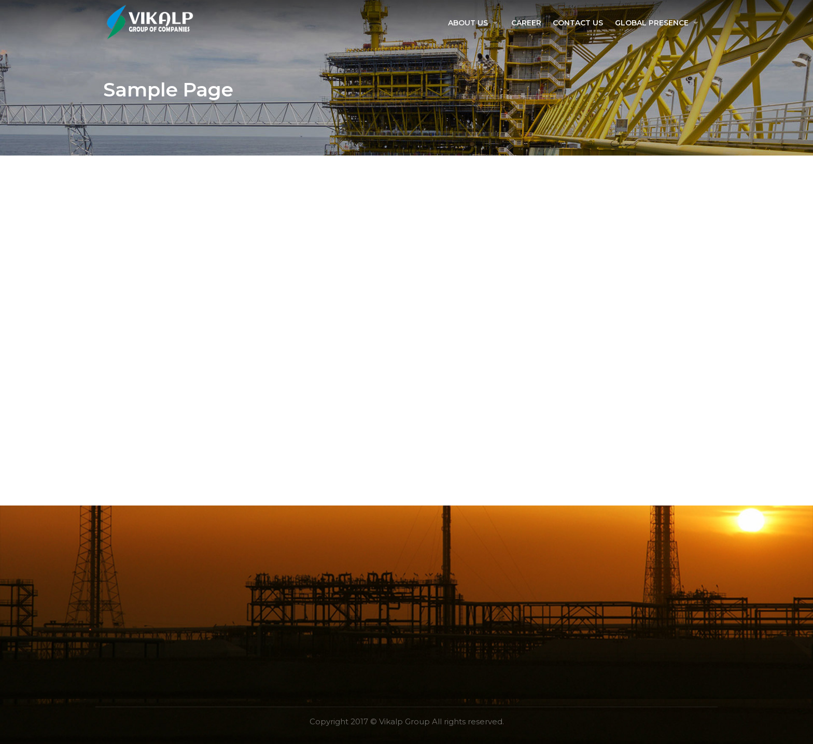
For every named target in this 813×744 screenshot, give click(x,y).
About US (467, 22)
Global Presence (651, 22)
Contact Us (578, 22)
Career (526, 22)
